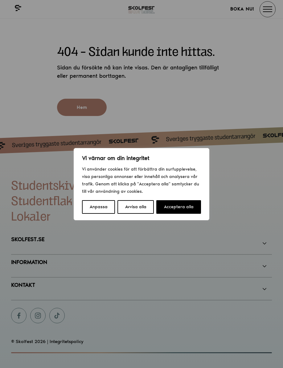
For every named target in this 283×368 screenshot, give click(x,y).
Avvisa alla (135, 206)
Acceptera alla (179, 206)
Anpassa (99, 206)
